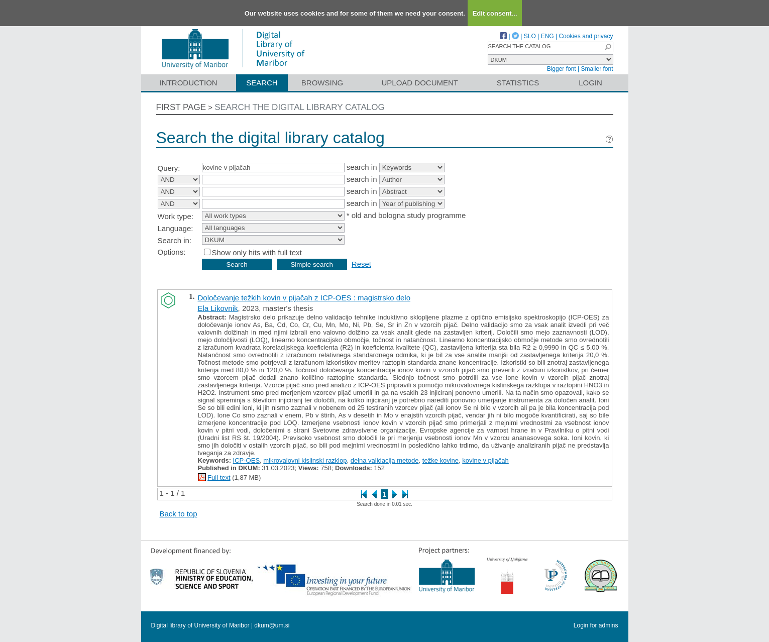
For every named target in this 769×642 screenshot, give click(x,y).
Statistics (518, 82)
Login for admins (596, 625)
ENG (547, 36)
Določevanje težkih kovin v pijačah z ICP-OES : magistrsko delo (304, 297)
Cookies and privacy (586, 36)
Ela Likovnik (218, 308)
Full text (219, 477)
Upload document (420, 82)
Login (590, 82)
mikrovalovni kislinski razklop (305, 460)
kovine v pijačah (485, 460)
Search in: (175, 240)
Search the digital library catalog (299, 107)
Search (262, 82)
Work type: (175, 216)
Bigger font (561, 68)
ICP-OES (246, 460)
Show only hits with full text (257, 252)
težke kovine (440, 460)
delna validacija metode (385, 460)
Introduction (188, 82)
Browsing (322, 82)
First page (181, 107)
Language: (175, 228)
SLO (530, 36)
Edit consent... (495, 13)
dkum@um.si (271, 625)
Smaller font (597, 68)
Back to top (178, 513)
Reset (361, 264)
